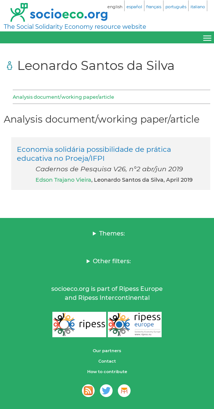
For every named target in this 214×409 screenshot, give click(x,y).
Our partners (107, 350)
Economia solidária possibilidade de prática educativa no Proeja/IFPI (94, 154)
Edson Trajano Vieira (63, 179)
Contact (107, 361)
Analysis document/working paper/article (63, 97)
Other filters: (112, 261)
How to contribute (107, 371)
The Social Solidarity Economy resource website (75, 26)
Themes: (112, 233)
